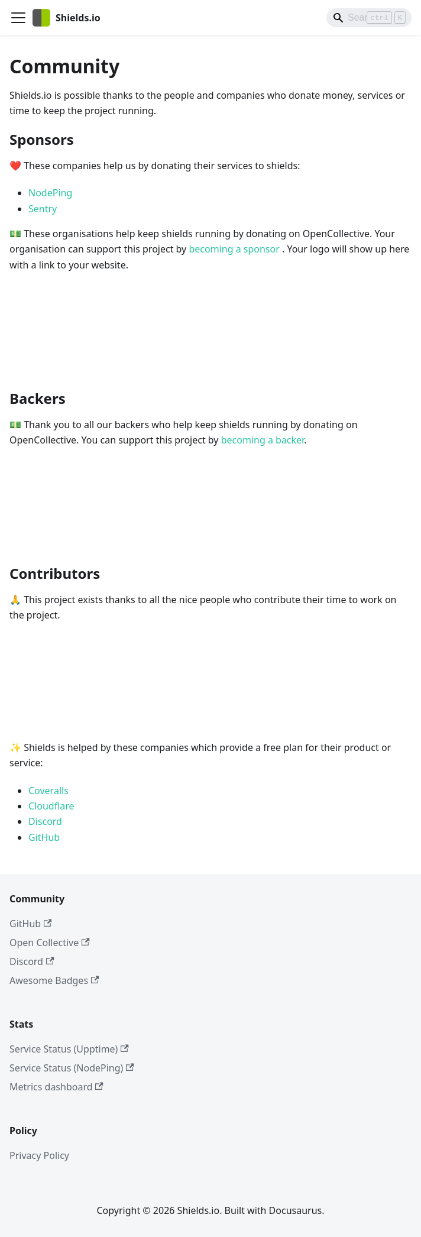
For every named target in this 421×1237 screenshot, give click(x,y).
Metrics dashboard (56, 1086)
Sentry (42, 208)
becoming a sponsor (235, 248)
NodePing (50, 192)
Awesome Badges (54, 980)
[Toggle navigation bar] (18, 18)
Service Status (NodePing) (71, 1067)
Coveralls (48, 790)
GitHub (44, 837)
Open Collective (49, 942)
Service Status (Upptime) (69, 1048)
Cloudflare (51, 805)
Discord (45, 821)
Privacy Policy (39, 1155)
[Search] (369, 17)
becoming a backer (262, 439)
